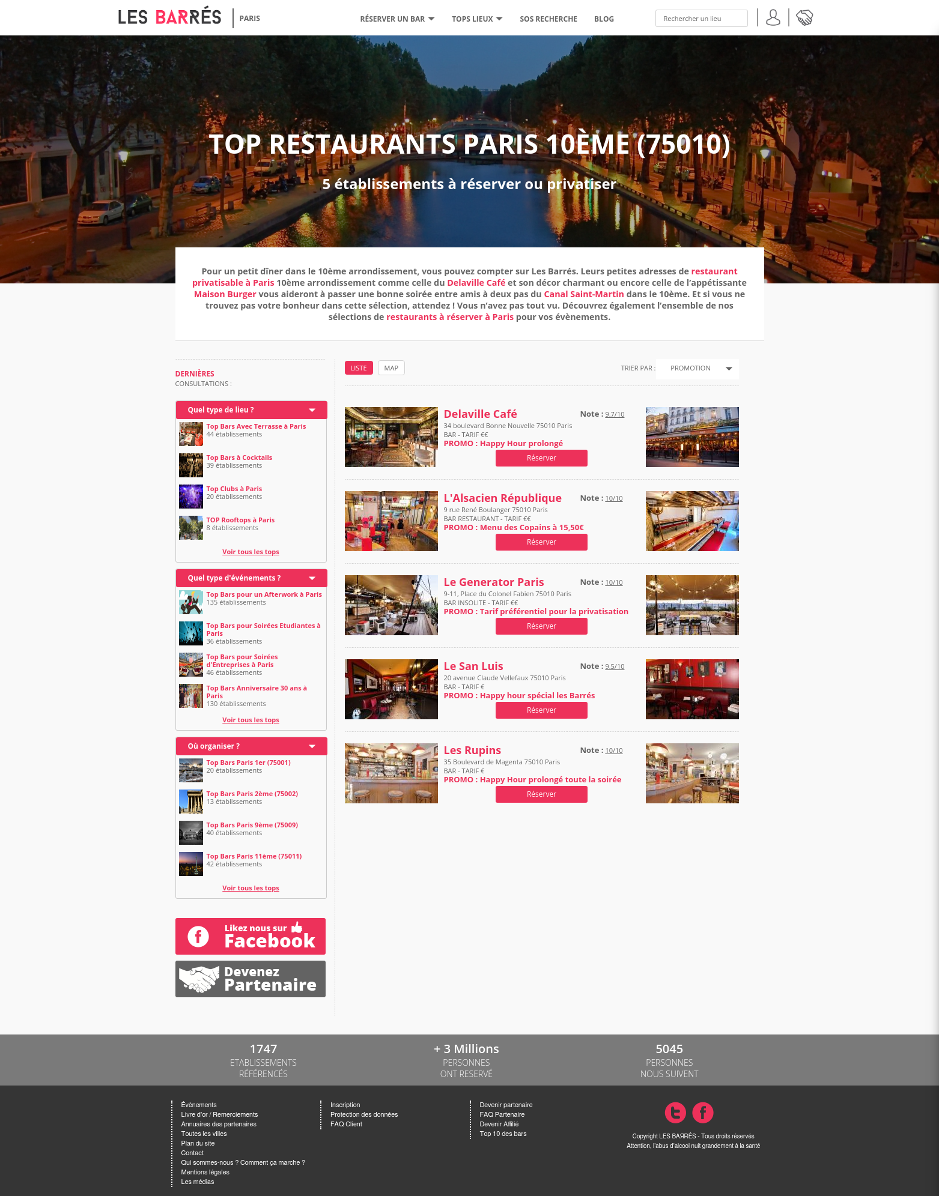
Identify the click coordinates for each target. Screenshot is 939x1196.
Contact (192, 1153)
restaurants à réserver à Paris (450, 316)
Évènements (199, 1105)
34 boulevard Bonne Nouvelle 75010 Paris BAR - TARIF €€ (508, 434)
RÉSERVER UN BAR (398, 19)
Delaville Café (476, 282)
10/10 (613, 498)
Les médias (197, 1182)
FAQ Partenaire (502, 1114)
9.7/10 (614, 413)
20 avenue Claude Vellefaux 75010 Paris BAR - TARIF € (519, 686)
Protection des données (364, 1114)
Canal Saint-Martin (585, 294)
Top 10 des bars (503, 1134)
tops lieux (477, 19)
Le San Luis (473, 666)
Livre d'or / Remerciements (219, 1114)
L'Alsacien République (503, 498)
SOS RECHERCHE (548, 19)
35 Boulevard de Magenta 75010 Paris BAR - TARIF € (533, 770)
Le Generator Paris (494, 582)
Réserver (541, 458)
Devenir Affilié (499, 1124)
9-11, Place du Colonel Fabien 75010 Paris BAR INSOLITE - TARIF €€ (536, 602)
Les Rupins (473, 750)
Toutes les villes (204, 1134)
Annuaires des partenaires (219, 1124)
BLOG (604, 19)
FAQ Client (346, 1124)
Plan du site (198, 1143)
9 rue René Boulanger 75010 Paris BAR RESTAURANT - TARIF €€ (514, 518)
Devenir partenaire (506, 1105)
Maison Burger (225, 294)
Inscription (345, 1105)
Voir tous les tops (250, 551)
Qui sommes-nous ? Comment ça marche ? (243, 1162)
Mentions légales (205, 1172)
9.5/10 (614, 666)
